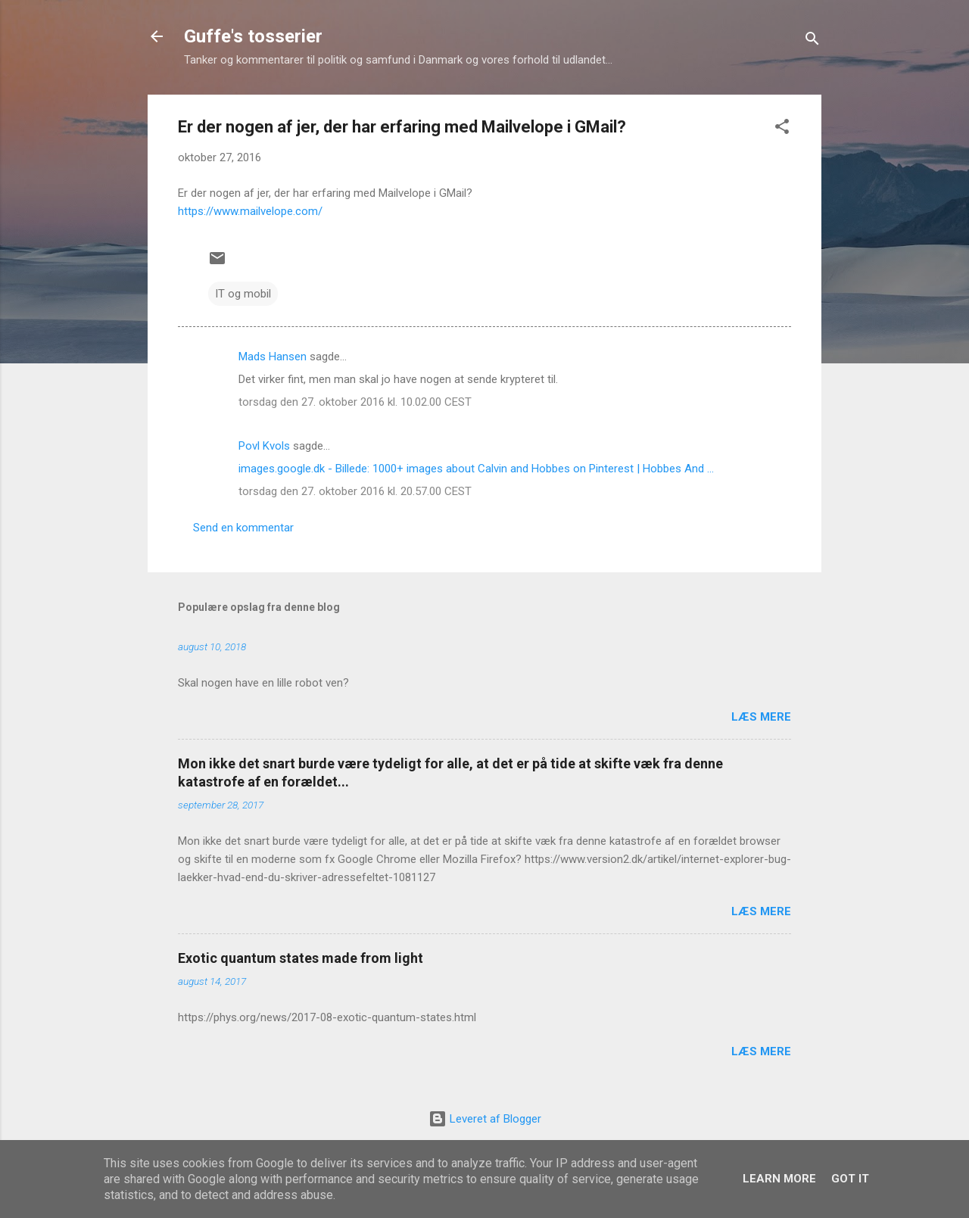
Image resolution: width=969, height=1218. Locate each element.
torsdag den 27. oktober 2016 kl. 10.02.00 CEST (355, 402)
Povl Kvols (264, 446)
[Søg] (812, 41)
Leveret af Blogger (484, 1119)
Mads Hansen (272, 356)
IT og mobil (243, 294)
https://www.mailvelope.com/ (250, 211)
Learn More (779, 1178)
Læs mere (761, 717)
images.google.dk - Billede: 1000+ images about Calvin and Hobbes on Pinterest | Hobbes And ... (476, 468)
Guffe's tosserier (253, 36)
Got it (850, 1178)
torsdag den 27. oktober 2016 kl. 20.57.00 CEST (355, 491)
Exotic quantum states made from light (300, 958)
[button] (782, 129)
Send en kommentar (243, 527)
